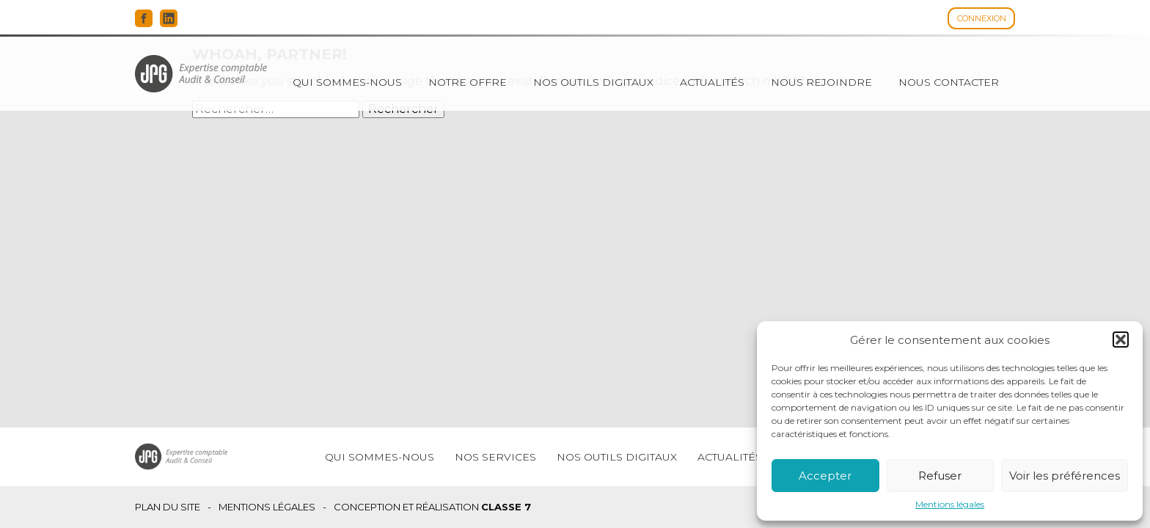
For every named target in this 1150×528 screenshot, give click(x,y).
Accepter (825, 476)
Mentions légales (949, 504)
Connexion (981, 18)
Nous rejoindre (821, 82)
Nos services (495, 456)
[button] (1120, 339)
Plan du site (167, 507)
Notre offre (467, 82)
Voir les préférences (1064, 476)
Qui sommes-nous (347, 82)
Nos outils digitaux (593, 82)
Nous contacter (948, 82)
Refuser (940, 476)
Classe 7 (506, 507)
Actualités (712, 82)
